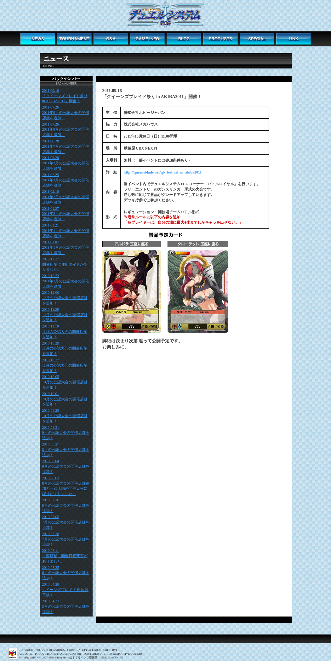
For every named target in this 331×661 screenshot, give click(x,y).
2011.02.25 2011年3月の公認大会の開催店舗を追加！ (65, 180)
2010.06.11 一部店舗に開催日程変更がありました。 (65, 556)
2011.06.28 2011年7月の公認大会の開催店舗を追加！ (65, 146)
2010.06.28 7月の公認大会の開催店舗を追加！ (65, 539)
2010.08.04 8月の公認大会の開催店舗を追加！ (65, 466)
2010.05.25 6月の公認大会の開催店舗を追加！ (65, 573)
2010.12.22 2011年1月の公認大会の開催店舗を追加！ (65, 281)
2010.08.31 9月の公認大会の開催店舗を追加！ (65, 432)
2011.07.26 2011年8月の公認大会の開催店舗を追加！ (65, 129)
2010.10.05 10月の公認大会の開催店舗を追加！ (65, 382)
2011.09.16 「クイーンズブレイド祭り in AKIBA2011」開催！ (65, 95)
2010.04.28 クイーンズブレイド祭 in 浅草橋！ (65, 589)
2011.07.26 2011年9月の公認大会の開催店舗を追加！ (65, 112)
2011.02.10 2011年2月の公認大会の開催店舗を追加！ (65, 196)
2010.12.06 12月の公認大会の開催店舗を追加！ (65, 297)
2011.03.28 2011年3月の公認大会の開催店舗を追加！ (65, 163)
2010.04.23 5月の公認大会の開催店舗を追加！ (65, 606)
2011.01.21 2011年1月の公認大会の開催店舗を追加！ (65, 230)
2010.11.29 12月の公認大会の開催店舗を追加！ (65, 314)
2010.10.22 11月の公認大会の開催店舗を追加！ (65, 365)
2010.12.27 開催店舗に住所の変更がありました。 (65, 264)
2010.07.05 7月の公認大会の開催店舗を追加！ (65, 522)
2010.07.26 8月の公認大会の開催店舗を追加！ (65, 505)
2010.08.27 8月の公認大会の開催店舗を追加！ (65, 449)
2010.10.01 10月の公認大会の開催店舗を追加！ (65, 399)
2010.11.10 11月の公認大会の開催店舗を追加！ (65, 331)
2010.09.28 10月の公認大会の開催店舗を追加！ (65, 415)
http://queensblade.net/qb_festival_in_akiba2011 (163, 172)
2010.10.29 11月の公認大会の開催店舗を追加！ (65, 348)
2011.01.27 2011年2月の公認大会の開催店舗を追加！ (65, 213)
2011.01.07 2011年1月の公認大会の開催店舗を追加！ (65, 247)
